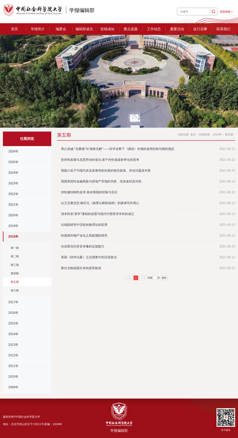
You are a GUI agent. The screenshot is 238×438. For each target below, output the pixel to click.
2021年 (13, 204)
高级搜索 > (226, 11)
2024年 (13, 172)
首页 (14, 29)
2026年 (13, 151)
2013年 (13, 344)
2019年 (13, 226)
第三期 (15, 264)
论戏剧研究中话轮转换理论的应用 (84, 224)
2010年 (13, 376)
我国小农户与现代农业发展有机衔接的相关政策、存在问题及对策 (106, 170)
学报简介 (38, 29)
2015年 (13, 323)
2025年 (13, 162)
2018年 (13, 236)
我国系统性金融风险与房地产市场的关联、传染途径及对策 (101, 181)
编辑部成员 (84, 29)
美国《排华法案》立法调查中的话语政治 (89, 257)
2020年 (13, 215)
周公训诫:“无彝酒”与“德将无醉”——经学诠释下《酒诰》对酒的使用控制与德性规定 (117, 149)
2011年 (13, 366)
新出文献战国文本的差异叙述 (81, 268)
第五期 (15, 281)
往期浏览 (204, 134)
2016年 (13, 312)
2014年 (13, 334)
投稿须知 (107, 29)
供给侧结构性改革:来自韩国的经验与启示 (89, 192)
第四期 (15, 273)
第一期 (15, 247)
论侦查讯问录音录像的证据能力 (82, 246)
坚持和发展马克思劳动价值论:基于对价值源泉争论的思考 (100, 159)
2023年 (13, 183)
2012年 (13, 355)
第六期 (15, 290)
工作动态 (154, 29)
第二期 (15, 256)
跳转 (164, 277)
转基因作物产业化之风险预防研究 (84, 235)
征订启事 (200, 29)
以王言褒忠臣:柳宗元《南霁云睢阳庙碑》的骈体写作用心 (100, 203)
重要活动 (177, 29)
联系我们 (223, 29)
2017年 (13, 302)
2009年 (13, 387)
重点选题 (131, 29)
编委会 (61, 29)
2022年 (13, 194)
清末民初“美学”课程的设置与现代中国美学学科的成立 (97, 214)
